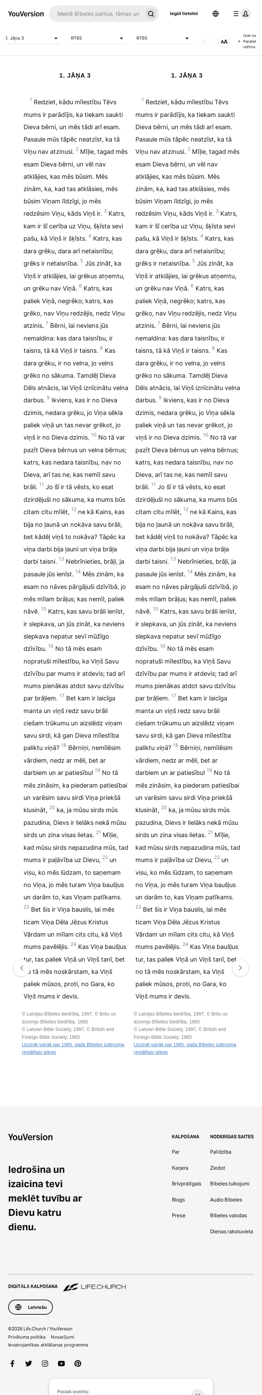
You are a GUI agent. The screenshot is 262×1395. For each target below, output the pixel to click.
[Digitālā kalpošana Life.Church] (131, 1283)
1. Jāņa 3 (32, 38)
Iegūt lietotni (184, 13)
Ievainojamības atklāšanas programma (48, 1344)
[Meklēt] (96, 13)
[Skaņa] (204, 41)
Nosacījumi (62, 1337)
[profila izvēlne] (241, 14)
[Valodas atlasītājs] (215, 14)
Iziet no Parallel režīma (247, 41)
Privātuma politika (26, 1337)
